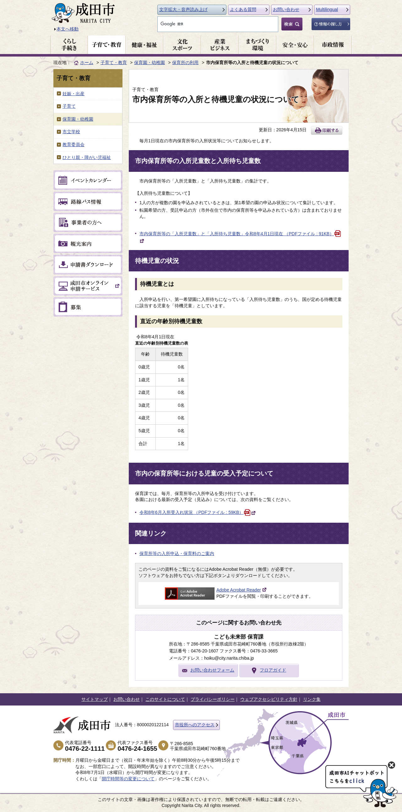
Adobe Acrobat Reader (238, 589)
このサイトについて (165, 699)
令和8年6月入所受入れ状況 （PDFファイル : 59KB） (197, 512)
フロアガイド (273, 670)
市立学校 (71, 131)
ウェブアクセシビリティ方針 (268, 699)
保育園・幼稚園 (149, 62)
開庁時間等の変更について (128, 778)
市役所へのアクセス (195, 724)
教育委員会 (73, 144)
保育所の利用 (185, 62)
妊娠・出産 (73, 93)
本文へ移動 (68, 28)
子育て (69, 106)
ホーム (86, 62)
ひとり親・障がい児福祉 (86, 157)
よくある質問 (243, 9)
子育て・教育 (113, 62)
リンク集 (312, 699)
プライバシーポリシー (213, 699)
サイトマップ (94, 699)
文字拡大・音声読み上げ (183, 9)
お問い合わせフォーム (212, 670)
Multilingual (327, 9)
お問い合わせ (286, 9)
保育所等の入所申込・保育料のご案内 (176, 553)
